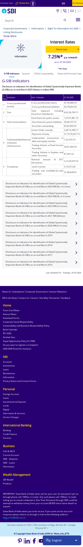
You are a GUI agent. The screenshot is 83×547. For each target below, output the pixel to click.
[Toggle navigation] (78, 19)
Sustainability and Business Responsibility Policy (26, 325)
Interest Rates (9, 314)
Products (7, 483)
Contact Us (23, 297)
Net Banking (77, 3)
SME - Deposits (10, 458)
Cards (6, 405)
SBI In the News (9, 297)
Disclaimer (54, 297)
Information (37, 28)
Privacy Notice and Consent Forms (19, 381)
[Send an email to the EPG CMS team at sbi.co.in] (14, 517)
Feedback (65, 297)
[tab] (11, 73)
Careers (34, 297)
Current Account (11, 455)
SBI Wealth (8, 479)
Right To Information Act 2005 (63, 28)
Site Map (43, 297)
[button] (10, 36)
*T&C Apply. (62, 69)
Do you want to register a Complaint (20, 344)
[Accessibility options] (33, 3)
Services (7, 437)
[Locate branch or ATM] (57, 10)
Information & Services (14, 413)
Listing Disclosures (12, 32)
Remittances (9, 373)
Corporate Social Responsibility (18, 321)
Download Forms (11, 318)
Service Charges (11, 417)
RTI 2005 (7, 333)
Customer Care (6, 3)
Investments (9, 365)
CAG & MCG (9, 451)
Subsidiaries (18, 291)
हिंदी (63, 3)
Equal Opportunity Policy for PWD (19, 341)
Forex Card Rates (11, 310)
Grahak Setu (9, 337)
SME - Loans (9, 462)
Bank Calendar (10, 329)
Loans (6, 369)
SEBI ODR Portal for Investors (17, 348)
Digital (6, 409)
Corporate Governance (15, 28)
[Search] (65, 20)
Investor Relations (57, 291)
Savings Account (11, 394)
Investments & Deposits (14, 401)
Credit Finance (10, 434)
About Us (6, 291)
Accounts (7, 361)
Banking (7, 430)
